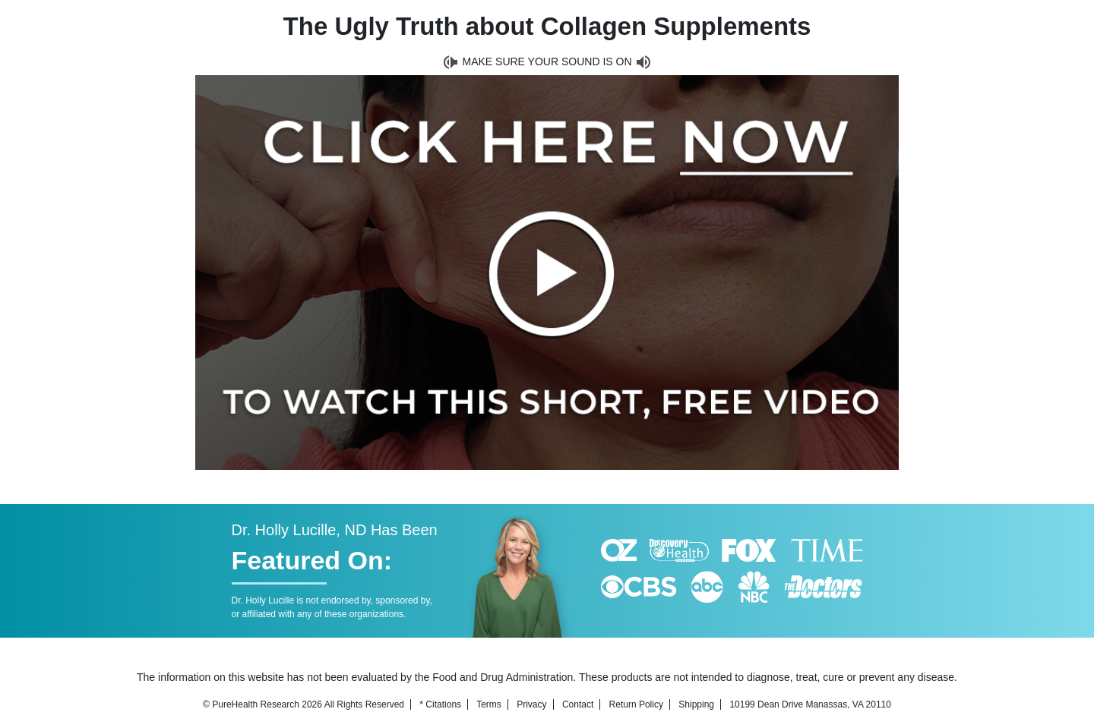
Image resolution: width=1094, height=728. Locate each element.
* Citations (440, 704)
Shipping (696, 704)
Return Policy (636, 704)
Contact (577, 704)
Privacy (531, 704)
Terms (488, 704)
